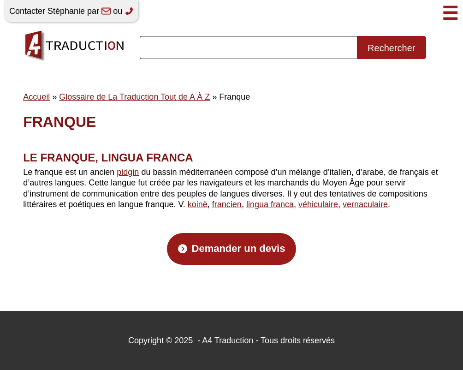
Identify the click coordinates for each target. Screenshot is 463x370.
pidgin (128, 172)
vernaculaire (365, 204)
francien (227, 204)
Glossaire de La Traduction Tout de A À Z (134, 96)
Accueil (36, 96)
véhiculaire (318, 204)
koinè (198, 204)
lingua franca (270, 204)
